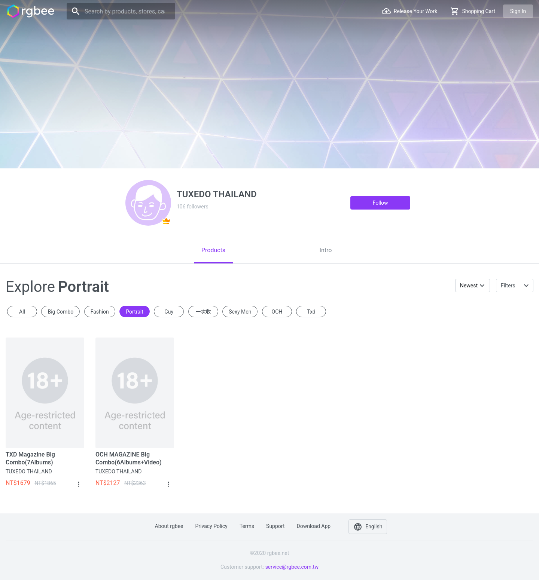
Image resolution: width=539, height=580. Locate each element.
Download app (313, 526)
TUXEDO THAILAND (29, 471)
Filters (508, 286)
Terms (247, 526)
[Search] (121, 11)
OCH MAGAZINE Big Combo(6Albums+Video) (128, 458)
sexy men (240, 312)
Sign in (518, 11)
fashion (100, 312)
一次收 (203, 312)
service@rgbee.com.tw (292, 567)
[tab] (213, 250)
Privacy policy (211, 526)
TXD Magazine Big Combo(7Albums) (30, 458)
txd (311, 312)
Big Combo (60, 312)
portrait (134, 312)
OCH (277, 312)
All (22, 312)
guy (168, 312)
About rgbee (169, 526)
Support (275, 526)
